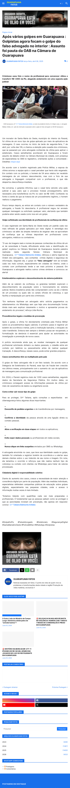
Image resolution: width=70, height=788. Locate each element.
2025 (35, 750)
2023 (35, 742)
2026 (35, 754)
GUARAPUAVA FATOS (24, 579)
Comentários (10, 769)
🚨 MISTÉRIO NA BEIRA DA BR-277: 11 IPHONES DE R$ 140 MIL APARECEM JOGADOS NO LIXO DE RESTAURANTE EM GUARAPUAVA (17, 652)
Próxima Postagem (59, 687)
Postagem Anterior (11, 687)
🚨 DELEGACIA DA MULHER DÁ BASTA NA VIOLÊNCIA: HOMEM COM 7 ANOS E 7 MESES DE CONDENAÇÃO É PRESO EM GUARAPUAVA (51, 621)
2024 (35, 746)
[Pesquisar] (30, 729)
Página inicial (7, 32)
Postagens (9, 766)
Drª (23, 505)
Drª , (24, 124)
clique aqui (15, 162)
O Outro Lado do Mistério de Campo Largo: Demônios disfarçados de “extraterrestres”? (16, 620)
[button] (3, 3)
